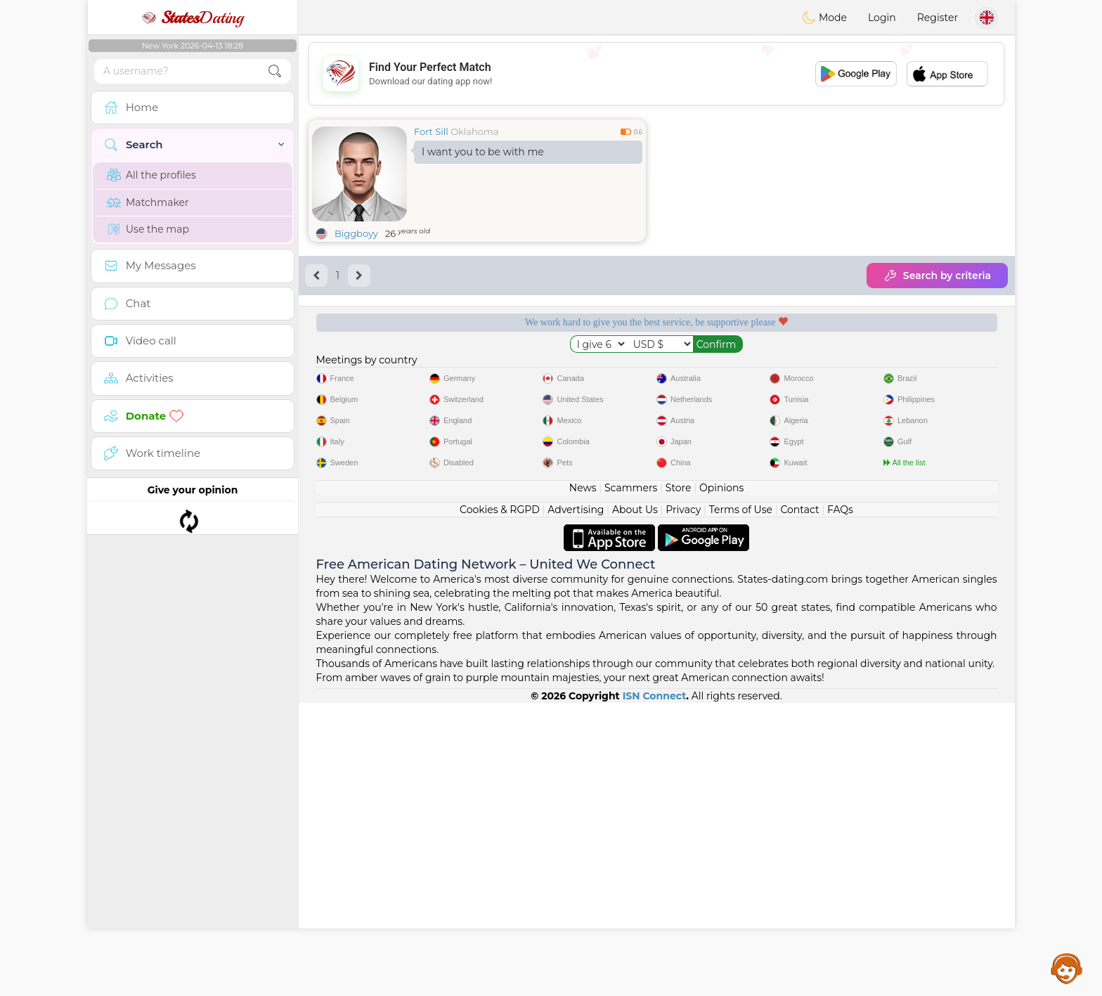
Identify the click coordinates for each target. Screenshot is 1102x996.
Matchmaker (148, 202)
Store (679, 781)
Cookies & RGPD (500, 802)
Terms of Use (740, 802)
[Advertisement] (656, 73)
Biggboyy (356, 233)
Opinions (721, 781)
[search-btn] (275, 71)
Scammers (630, 781)
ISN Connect (655, 989)
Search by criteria (937, 276)
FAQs (840, 802)
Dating (192, 17)
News (583, 781)
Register (937, 17)
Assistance (1067, 967)
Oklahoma (474, 131)
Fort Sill (431, 131)
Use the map (148, 229)
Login (882, 17)
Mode (824, 18)
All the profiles (151, 175)
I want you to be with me (483, 151)
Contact (799, 802)
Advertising (575, 802)
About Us (635, 802)
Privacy (683, 802)
